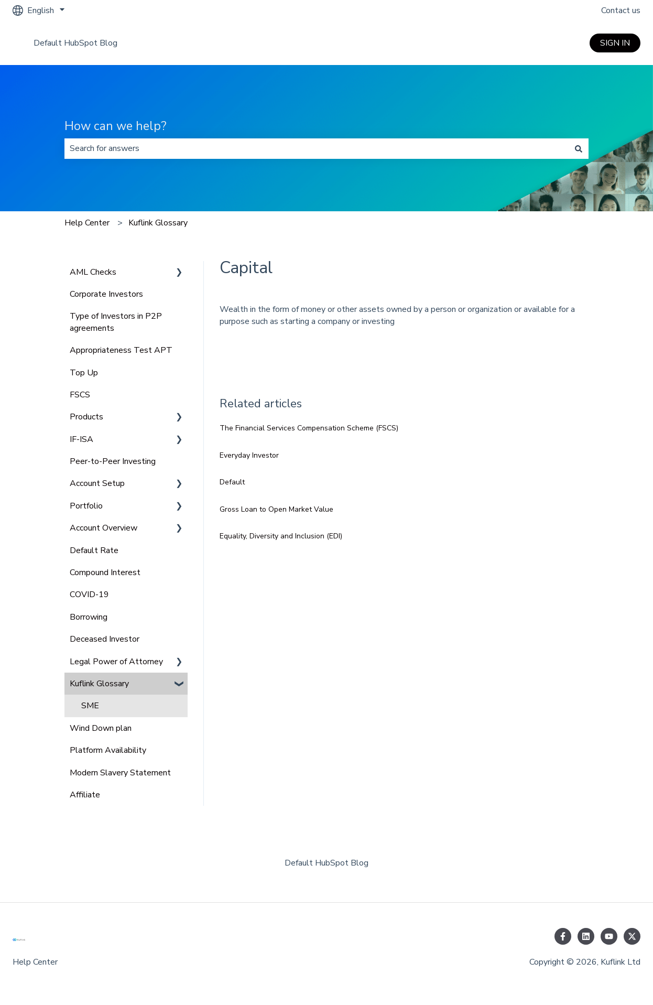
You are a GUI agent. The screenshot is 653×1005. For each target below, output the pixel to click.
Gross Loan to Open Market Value (276, 509)
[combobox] (316, 148)
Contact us (620, 10)
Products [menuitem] (86, 417)
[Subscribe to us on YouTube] (609, 936)
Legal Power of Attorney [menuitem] (116, 661)
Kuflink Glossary (158, 223)
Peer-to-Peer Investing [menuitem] (113, 461)
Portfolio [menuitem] (86, 506)
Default (232, 482)
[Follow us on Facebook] (562, 936)
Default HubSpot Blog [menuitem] (326, 863)
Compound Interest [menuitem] (105, 572)
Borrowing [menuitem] (88, 617)
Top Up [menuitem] (84, 373)
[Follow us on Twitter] (632, 936)
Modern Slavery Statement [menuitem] (120, 773)
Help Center (87, 223)
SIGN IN (615, 43)
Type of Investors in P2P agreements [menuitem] (116, 321)
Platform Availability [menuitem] (108, 750)
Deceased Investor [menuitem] (104, 639)
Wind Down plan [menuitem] (101, 728)
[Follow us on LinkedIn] (586, 936)
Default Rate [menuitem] (94, 550)
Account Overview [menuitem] (103, 528)
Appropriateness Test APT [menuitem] (121, 350)
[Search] (579, 148)
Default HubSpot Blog (75, 43)
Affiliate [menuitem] (85, 795)
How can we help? (115, 126)
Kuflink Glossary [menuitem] (99, 683)
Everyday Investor (249, 455)
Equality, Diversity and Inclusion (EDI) (281, 536)
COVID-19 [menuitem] (89, 594)
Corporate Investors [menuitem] (106, 294)
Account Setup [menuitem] (97, 483)
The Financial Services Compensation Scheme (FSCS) (309, 428)
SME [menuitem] (90, 705)
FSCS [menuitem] (80, 395)
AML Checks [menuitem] (93, 272)
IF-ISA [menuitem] (81, 439)
